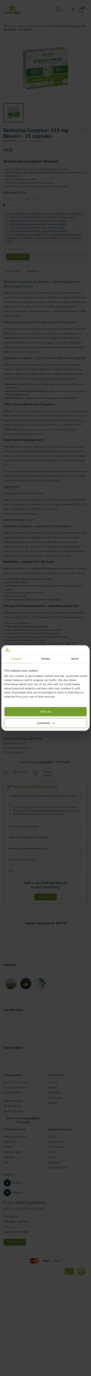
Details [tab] (45, 658)
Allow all (45, 711)
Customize (45, 723)
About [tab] (75, 658)
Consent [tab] (16, 658)
